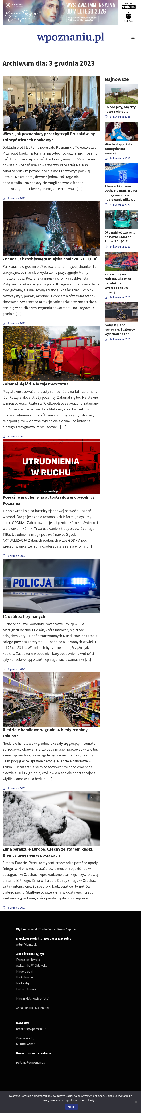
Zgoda (72, 1106)
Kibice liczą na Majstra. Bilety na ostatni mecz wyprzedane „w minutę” (118, 283)
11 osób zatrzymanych (24, 616)
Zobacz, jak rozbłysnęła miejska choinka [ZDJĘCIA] (50, 258)
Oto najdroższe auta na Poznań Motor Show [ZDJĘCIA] (120, 236)
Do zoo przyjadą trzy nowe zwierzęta (120, 109)
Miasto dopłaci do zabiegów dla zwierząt (118, 148)
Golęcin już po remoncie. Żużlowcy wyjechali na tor (120, 329)
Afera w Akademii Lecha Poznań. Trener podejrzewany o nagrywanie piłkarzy (121, 193)
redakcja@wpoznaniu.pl (31, 1029)
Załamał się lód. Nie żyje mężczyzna (36, 383)
